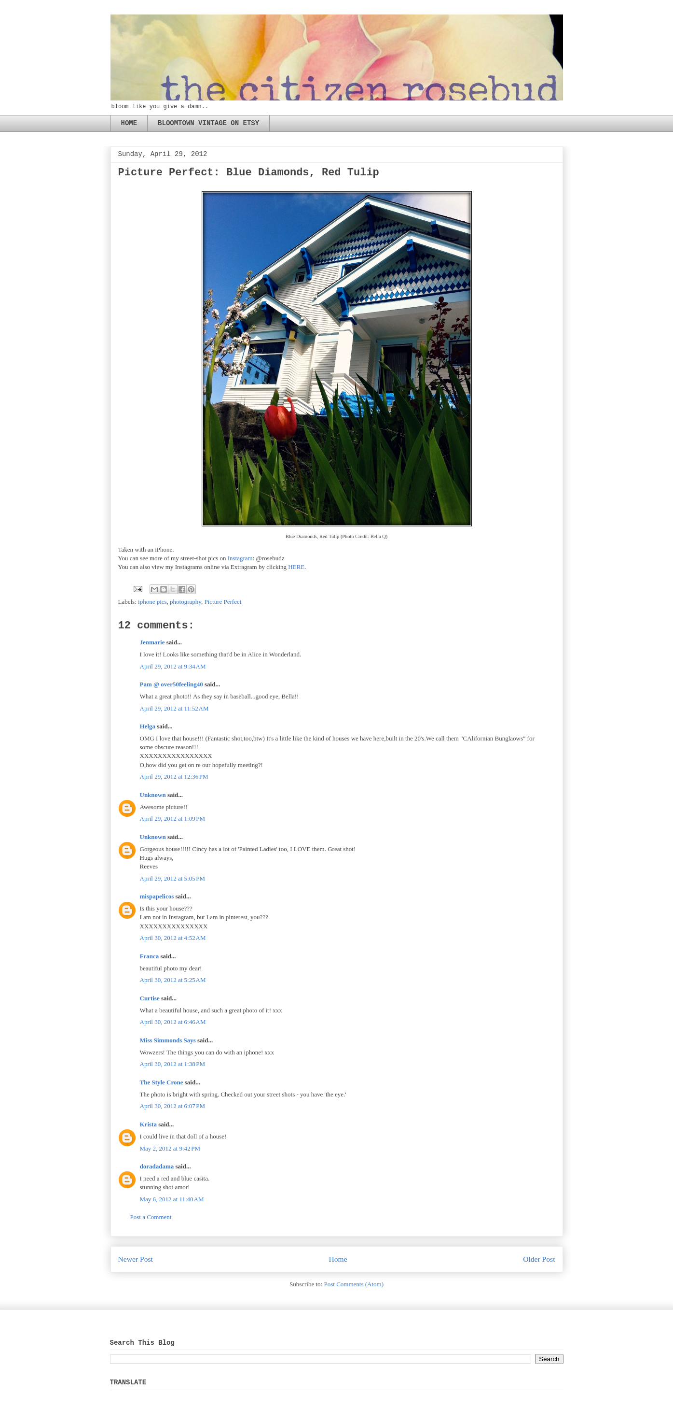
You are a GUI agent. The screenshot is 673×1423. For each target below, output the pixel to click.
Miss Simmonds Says (168, 1040)
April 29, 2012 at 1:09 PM (173, 818)
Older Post (539, 1259)
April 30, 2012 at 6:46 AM (173, 1021)
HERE (296, 566)
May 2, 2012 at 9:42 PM (170, 1148)
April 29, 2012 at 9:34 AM (173, 666)
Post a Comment (151, 1217)
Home (338, 1259)
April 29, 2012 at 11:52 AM (174, 708)
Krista (148, 1124)
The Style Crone (161, 1082)
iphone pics (152, 601)
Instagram (240, 558)
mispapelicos (157, 896)
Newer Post (135, 1259)
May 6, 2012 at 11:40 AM (172, 1199)
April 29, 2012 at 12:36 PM (174, 776)
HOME (129, 123)
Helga (148, 726)
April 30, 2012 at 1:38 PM (173, 1063)
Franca (149, 956)
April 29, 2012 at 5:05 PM (173, 878)
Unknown (153, 794)
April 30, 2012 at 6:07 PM (173, 1106)
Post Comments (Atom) (354, 1284)
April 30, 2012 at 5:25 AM (173, 979)
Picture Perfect (222, 601)
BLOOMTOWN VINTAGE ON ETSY (208, 123)
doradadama (157, 1166)
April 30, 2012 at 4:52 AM (173, 937)
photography (185, 601)
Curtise (150, 998)
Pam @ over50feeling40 (171, 684)
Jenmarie (152, 642)
